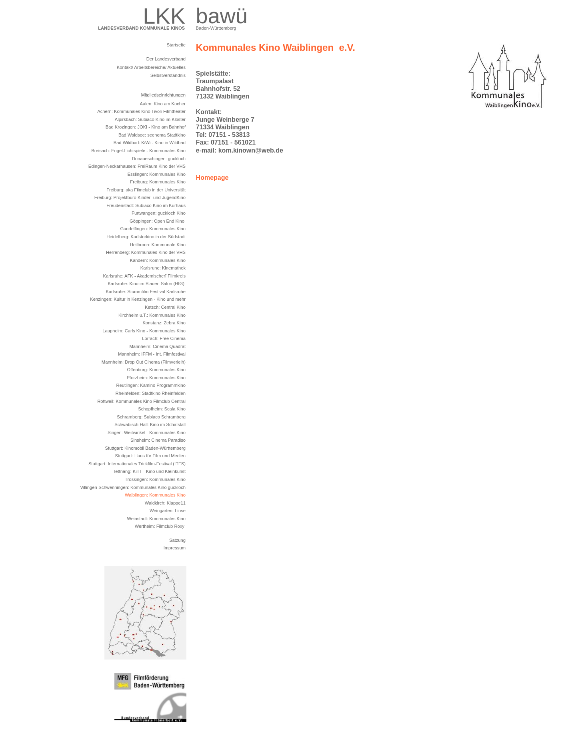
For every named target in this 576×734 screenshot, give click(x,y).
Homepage (213, 177)
